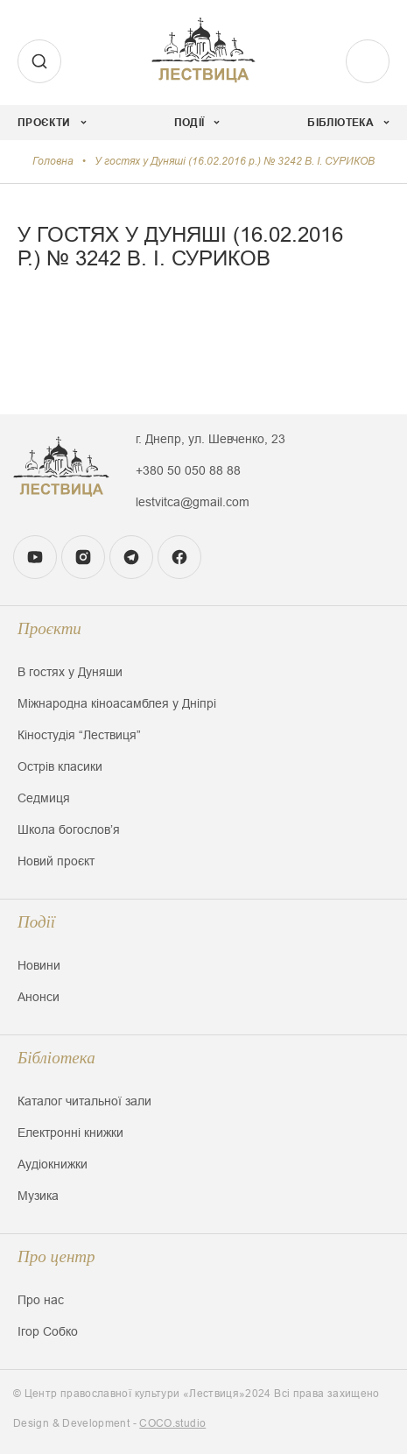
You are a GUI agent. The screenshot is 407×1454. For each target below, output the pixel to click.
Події (36, 922)
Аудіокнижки (53, 1164)
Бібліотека (56, 1057)
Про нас (41, 1300)
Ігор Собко (48, 1331)
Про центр (56, 1256)
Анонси (39, 997)
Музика (38, 1196)
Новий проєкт (56, 861)
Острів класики (60, 766)
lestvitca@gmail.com (192, 502)
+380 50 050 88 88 (188, 470)
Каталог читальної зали (84, 1101)
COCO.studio (172, 1423)
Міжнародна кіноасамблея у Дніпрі (117, 703)
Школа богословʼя (69, 829)
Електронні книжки (70, 1133)
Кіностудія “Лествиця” (79, 735)
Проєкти (49, 628)
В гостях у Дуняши (70, 672)
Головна (53, 161)
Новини (39, 965)
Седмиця (44, 798)
